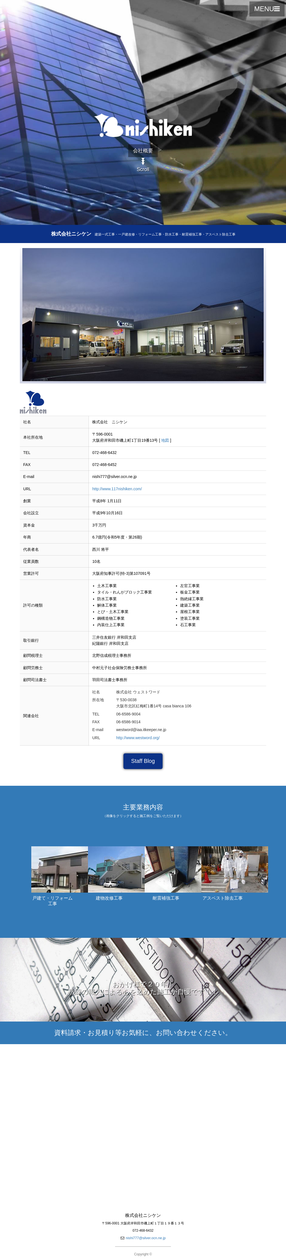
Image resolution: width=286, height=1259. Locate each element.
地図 (165, 440)
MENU (267, 9)
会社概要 (143, 150)
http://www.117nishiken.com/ (117, 489)
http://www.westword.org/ (138, 738)
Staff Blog (143, 761)
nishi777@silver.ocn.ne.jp (146, 1238)
